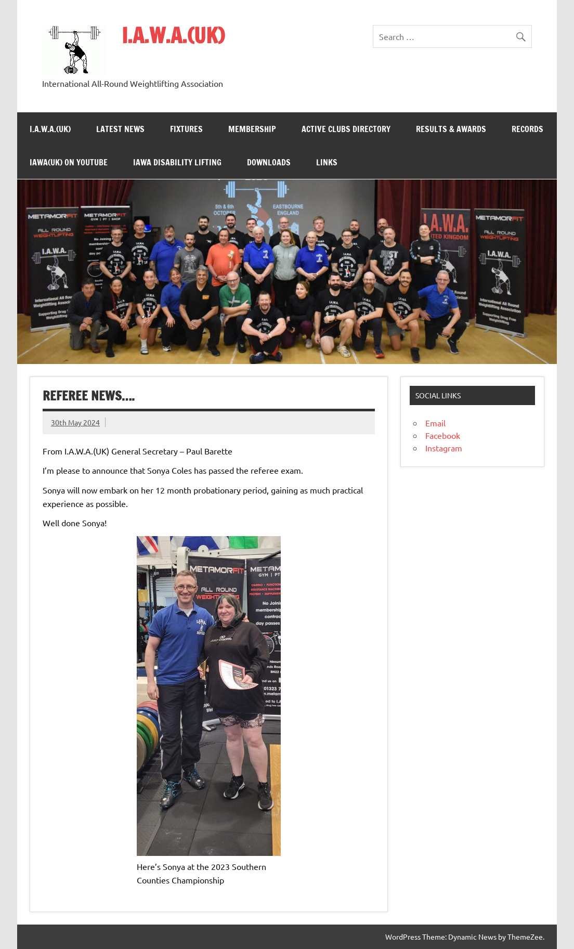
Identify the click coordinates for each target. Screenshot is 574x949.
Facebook (442, 435)
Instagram (443, 448)
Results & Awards (451, 129)
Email (435, 423)
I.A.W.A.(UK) (173, 35)
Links (326, 162)
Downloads (269, 162)
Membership (252, 129)
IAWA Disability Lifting (177, 162)
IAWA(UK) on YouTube (69, 162)
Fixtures (186, 129)
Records (527, 129)
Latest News (120, 129)
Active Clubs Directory (346, 129)
